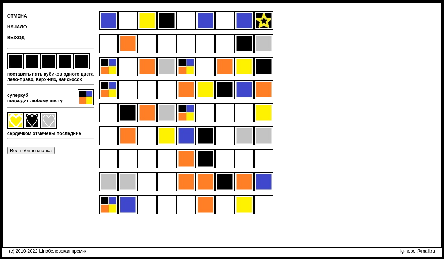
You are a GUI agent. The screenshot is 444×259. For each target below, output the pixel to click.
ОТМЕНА (17, 16)
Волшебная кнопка (31, 150)
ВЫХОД (16, 37)
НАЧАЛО (17, 26)
